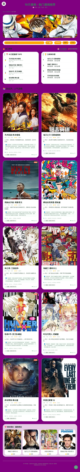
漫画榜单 (8, 11)
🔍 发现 (49, 42)
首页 (4, 11)
